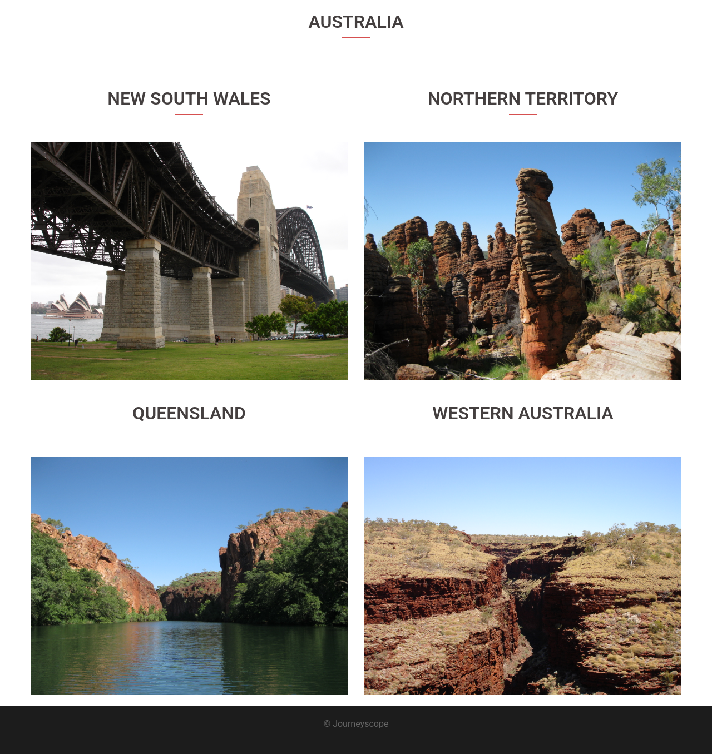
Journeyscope (95, 21)
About (595, 28)
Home (559, 28)
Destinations (643, 28)
